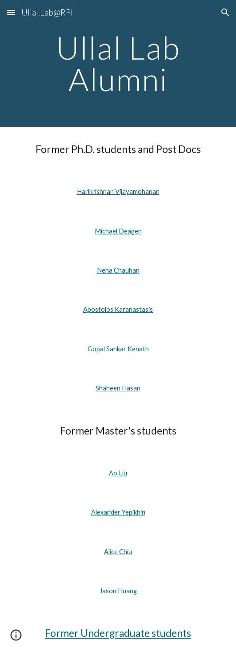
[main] (118, 63)
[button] (10, 12)
